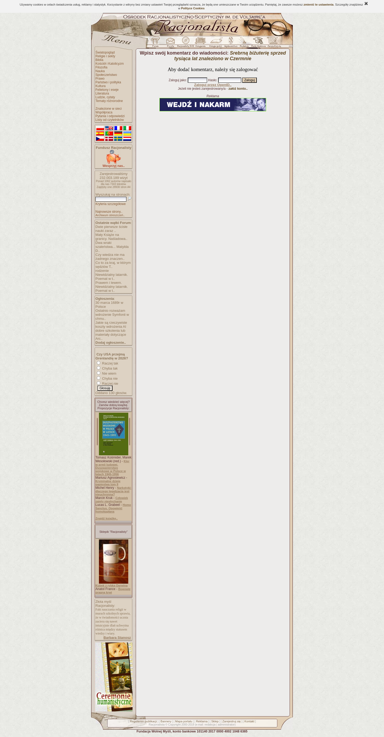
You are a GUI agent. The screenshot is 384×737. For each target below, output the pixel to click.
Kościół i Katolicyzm (109, 63)
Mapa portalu (183, 721)
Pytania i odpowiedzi (110, 116)
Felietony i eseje (107, 90)
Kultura (100, 86)
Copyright (174, 724)
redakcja (210, 724)
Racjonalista (157, 724)
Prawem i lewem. (108, 283)
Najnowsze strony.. (108, 212)
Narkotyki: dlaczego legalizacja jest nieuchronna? (113, 491)
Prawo (100, 78)
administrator (226, 724)
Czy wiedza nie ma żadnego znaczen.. (110, 257)
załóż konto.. (238, 89)
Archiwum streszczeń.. (110, 215)
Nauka (100, 71)
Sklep (215, 721)
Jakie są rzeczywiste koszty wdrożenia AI (111, 325)
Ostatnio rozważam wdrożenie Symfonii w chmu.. (112, 315)
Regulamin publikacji (143, 721)
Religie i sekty (105, 56)
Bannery (166, 721)
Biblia (99, 60)
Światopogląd (105, 52)
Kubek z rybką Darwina (111, 585)
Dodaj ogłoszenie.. (110, 343)
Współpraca (103, 112)
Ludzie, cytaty (105, 97)
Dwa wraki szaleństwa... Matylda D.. (112, 247)
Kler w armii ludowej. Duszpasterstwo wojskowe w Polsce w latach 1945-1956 (112, 468)
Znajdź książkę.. (106, 518)
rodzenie (102, 271)
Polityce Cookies (193, 8)
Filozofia (101, 67)
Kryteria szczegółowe (110, 204)
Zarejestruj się (231, 721)
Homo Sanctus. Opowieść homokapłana (113, 508)
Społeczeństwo (106, 75)
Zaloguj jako (177, 80)
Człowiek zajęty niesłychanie (111, 499)
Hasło (212, 80)
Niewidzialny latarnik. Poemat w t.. (111, 277)
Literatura (102, 93)
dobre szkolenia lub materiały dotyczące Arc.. (110, 335)
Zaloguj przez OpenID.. (212, 85)
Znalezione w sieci (108, 108)
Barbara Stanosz (117, 638)
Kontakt (249, 721)
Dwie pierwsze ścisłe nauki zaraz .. (111, 229)
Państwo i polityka (108, 82)
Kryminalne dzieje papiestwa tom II (108, 483)
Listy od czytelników (109, 120)
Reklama (201, 721)
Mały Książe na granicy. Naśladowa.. (111, 237)
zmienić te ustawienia (318, 4)
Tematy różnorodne (109, 101)
